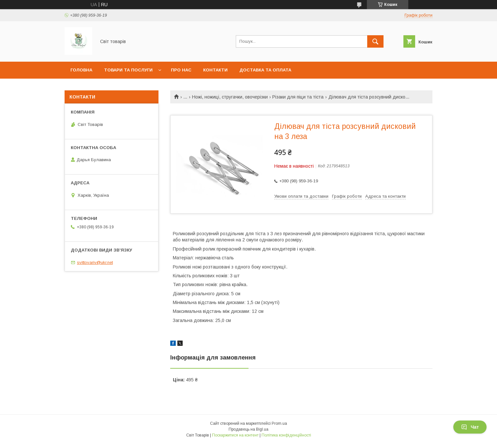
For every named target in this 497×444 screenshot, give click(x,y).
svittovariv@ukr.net (95, 262)
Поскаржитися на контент (235, 435)
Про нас (181, 70)
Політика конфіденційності (286, 435)
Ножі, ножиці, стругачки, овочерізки (230, 97)
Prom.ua (279, 423)
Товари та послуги (128, 70)
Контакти (215, 70)
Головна (81, 70)
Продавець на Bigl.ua (248, 429)
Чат (470, 427)
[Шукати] (375, 41)
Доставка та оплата (265, 70)
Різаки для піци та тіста (298, 97)
